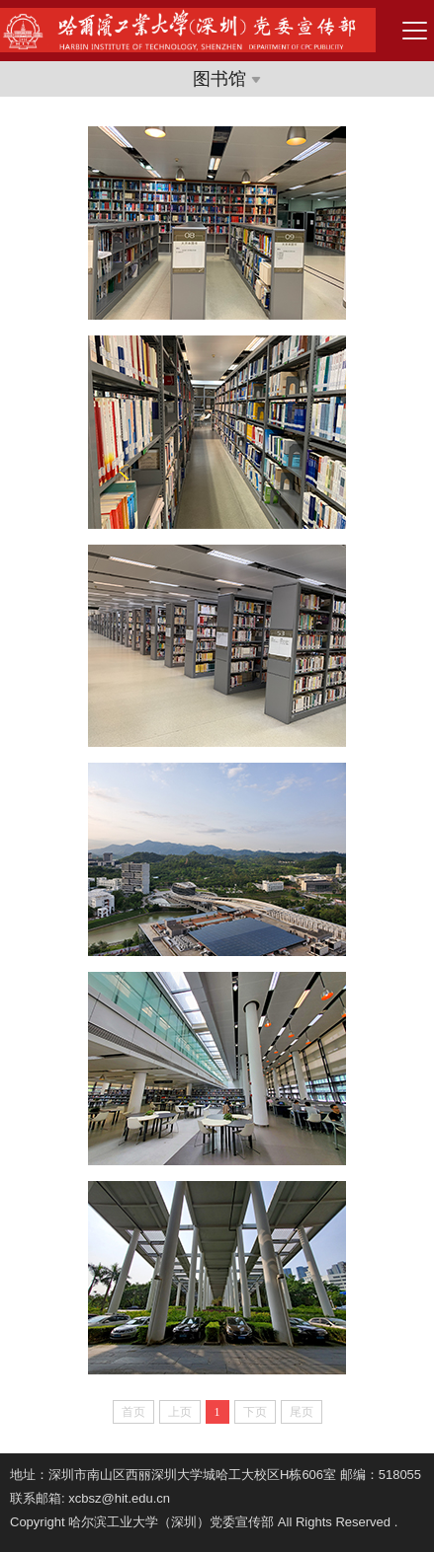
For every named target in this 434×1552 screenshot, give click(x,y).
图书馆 (227, 79)
